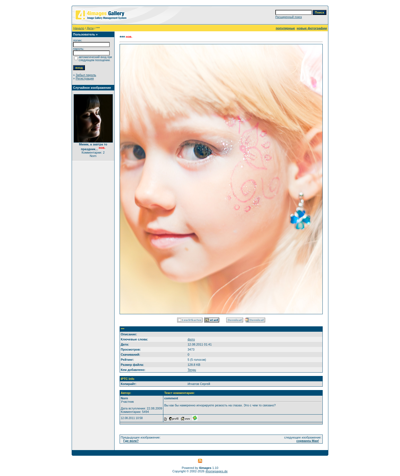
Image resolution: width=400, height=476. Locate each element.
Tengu (192, 369)
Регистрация (85, 78)
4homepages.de (216, 471)
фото (191, 339)
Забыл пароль (86, 75)
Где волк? (131, 440)
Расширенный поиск (288, 17)
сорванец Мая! (307, 440)
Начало (78, 28)
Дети (90, 28)
